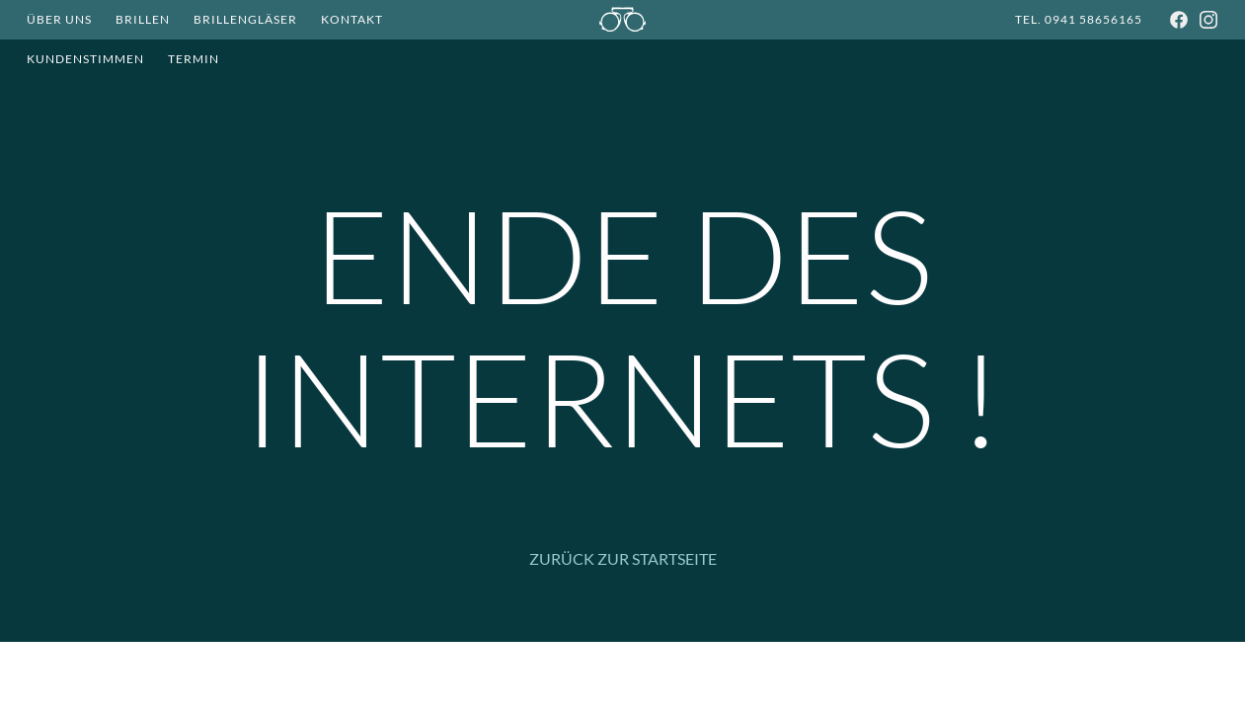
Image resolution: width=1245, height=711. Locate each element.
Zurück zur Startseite (623, 558)
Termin (193, 58)
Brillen (143, 19)
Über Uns (59, 19)
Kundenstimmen (85, 58)
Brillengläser (245, 19)
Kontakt (352, 19)
